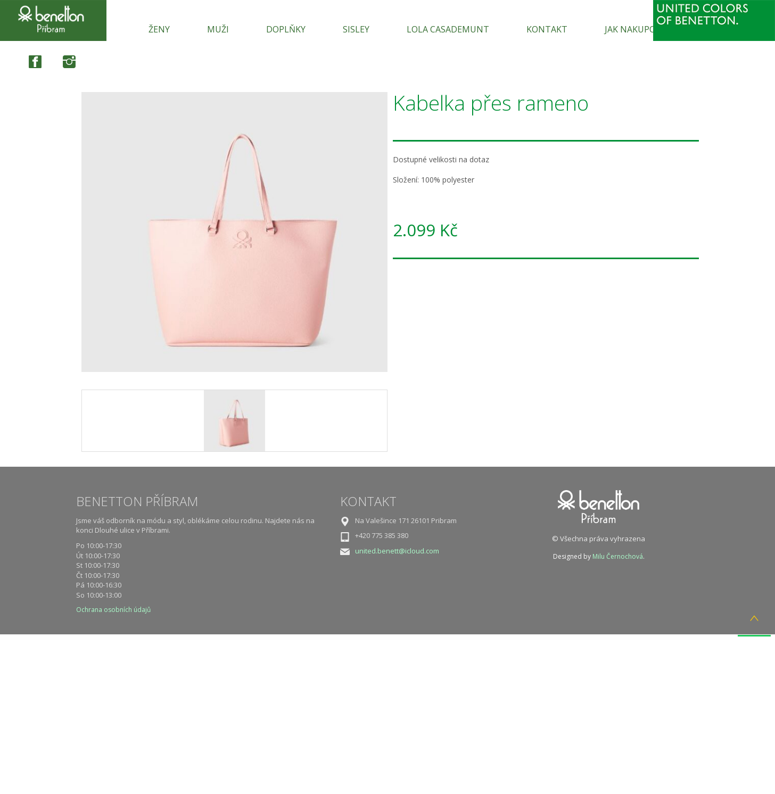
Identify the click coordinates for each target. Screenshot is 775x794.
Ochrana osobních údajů (113, 609)
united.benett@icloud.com (397, 551)
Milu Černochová (617, 556)
